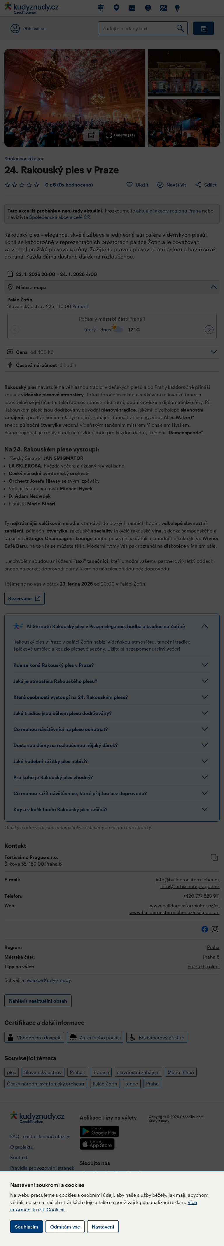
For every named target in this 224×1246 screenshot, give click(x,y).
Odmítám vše (65, 1226)
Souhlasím (26, 1226)
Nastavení (103, 1226)
